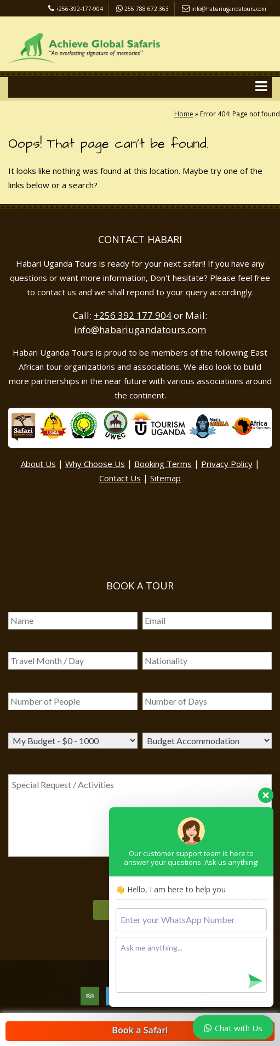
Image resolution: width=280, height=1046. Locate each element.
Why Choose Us (95, 463)
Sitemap (165, 478)
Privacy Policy (227, 463)
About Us (38, 463)
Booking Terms (163, 463)
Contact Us (120, 478)
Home (183, 114)
